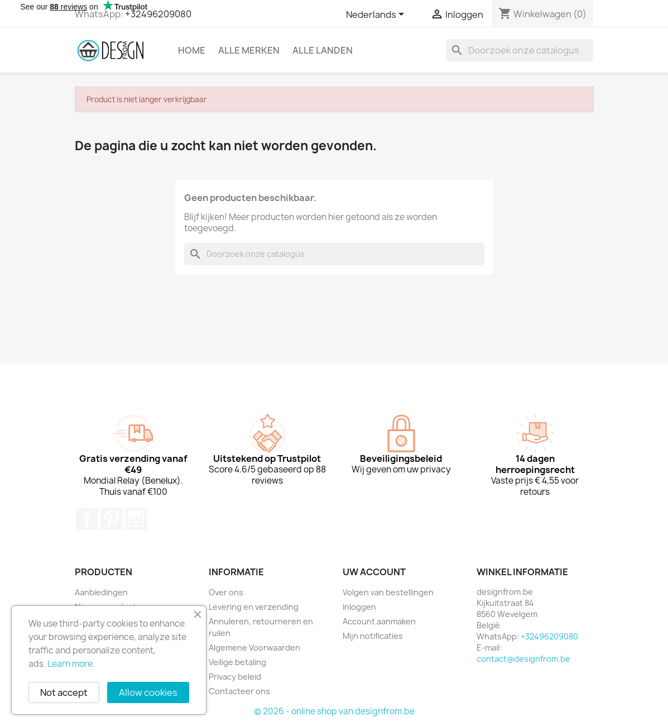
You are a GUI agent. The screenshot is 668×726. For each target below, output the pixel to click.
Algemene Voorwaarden (254, 647)
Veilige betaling (237, 662)
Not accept (64, 692)
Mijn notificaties (373, 636)
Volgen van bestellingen (388, 592)
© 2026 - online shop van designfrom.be (334, 711)
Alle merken (249, 50)
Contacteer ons (239, 691)
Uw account (374, 572)
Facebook (87, 519)
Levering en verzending (254, 606)
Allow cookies (148, 692)
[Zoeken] (519, 50)
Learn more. (71, 664)
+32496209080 (158, 14)
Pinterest (111, 519)
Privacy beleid (235, 676)
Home (191, 50)
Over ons (226, 592)
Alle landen (322, 50)
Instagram (136, 519)
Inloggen (359, 606)
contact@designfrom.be (523, 658)
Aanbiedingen (101, 592)
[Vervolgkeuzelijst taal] (377, 15)
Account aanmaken (379, 621)
